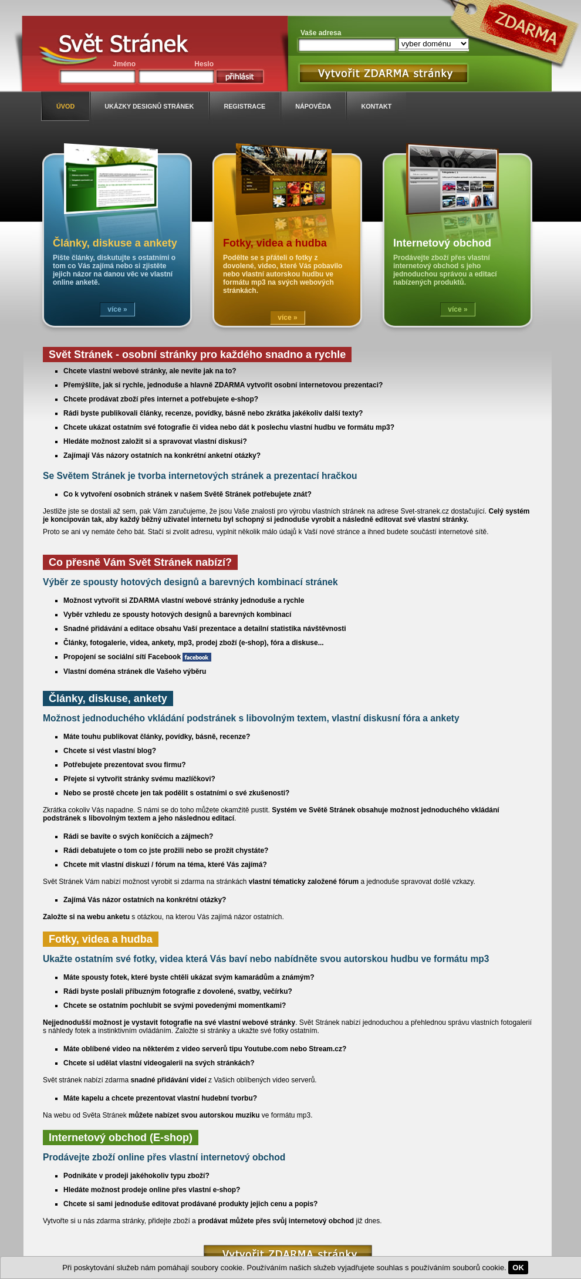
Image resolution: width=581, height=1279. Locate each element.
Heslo (204, 64)
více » (117, 309)
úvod (65, 106)
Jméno (124, 64)
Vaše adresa (320, 33)
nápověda (313, 106)
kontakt (376, 106)
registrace (244, 106)
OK (518, 1267)
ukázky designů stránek (149, 106)
